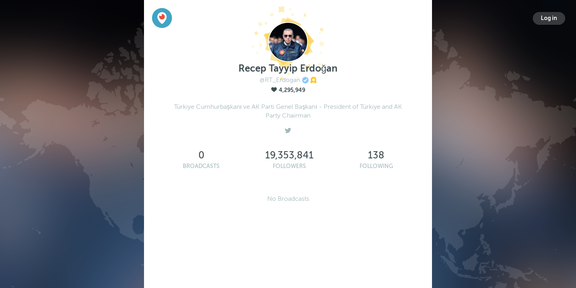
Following (376, 166)
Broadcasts (201, 166)
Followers (289, 166)
